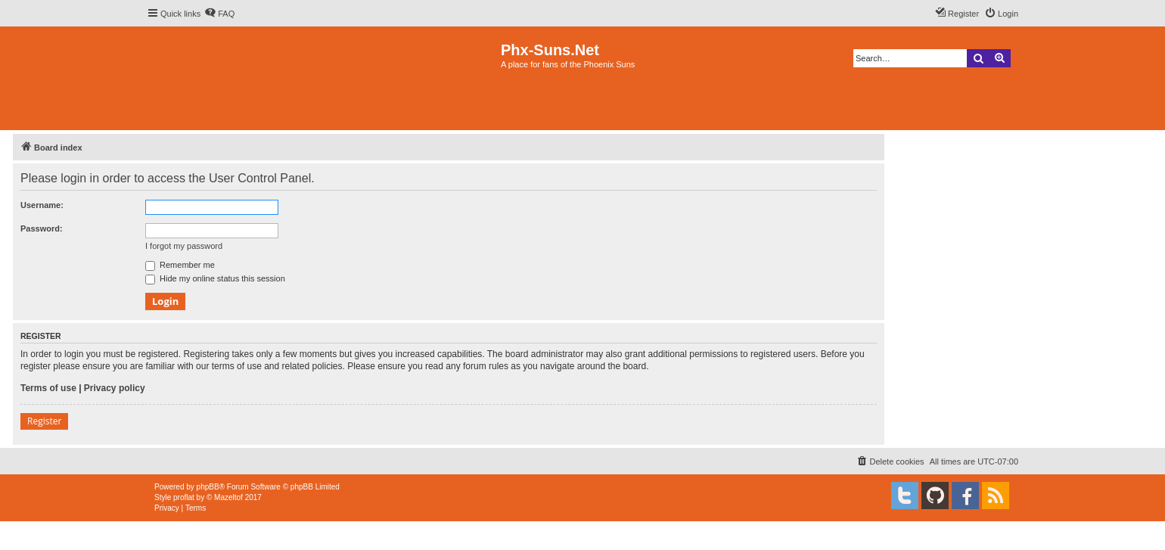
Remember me (180, 264)
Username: (42, 205)
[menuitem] (219, 14)
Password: (41, 228)
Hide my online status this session (215, 278)
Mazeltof (228, 497)
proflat (183, 497)
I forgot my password (183, 245)
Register (44, 421)
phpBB (208, 487)
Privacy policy (114, 388)
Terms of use (48, 388)
